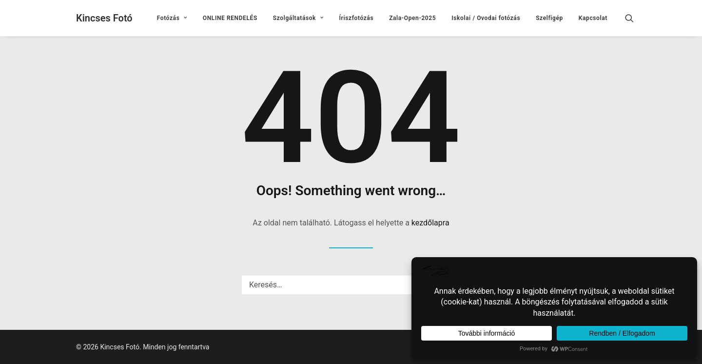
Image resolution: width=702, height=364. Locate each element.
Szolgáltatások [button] (298, 18)
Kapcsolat (593, 18)
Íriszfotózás (356, 18)
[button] (634, 18)
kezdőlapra (430, 222)
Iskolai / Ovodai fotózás (485, 18)
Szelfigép (549, 18)
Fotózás (172, 18)
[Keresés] (351, 285)
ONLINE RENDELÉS (230, 18)
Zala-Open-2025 (412, 18)
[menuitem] (172, 18)
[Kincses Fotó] (104, 18)
